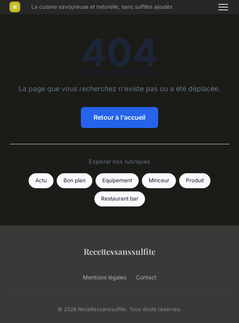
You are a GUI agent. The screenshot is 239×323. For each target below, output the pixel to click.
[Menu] (223, 7)
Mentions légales (104, 277)
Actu (41, 180)
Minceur (159, 180)
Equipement (117, 180)
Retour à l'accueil (119, 117)
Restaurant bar (119, 198)
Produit (195, 180)
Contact (146, 277)
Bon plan (74, 180)
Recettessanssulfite (119, 251)
